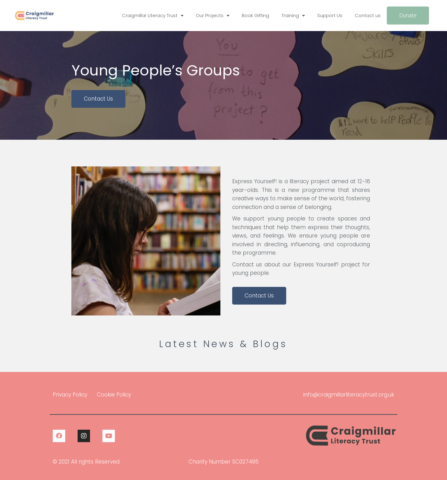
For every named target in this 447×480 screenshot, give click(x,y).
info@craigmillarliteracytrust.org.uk (348, 394)
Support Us (329, 15)
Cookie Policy (114, 394)
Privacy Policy (70, 394)
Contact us (368, 15)
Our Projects (212, 15)
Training (293, 15)
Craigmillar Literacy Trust (152, 15)
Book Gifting (255, 15)
